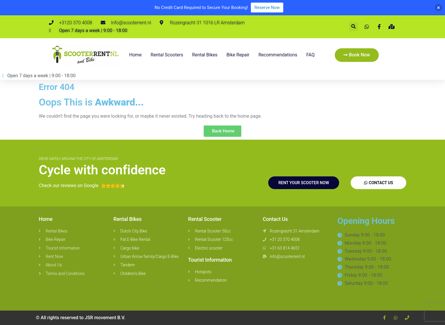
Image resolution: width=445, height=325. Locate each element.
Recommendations (277, 55)
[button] (353, 26)
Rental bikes (205, 55)
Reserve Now (266, 7)
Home (135, 55)
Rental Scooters (167, 55)
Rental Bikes (127, 219)
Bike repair (238, 55)
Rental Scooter (205, 219)
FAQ (310, 55)
